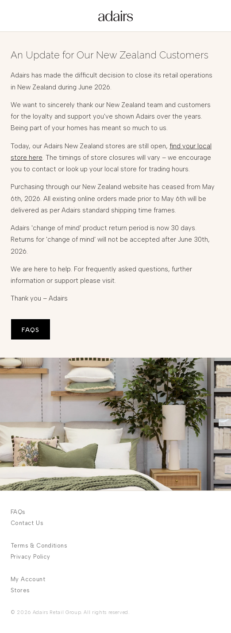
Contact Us (27, 523)
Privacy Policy (30, 556)
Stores (20, 590)
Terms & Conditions (39, 545)
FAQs (18, 512)
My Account (28, 579)
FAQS (30, 330)
